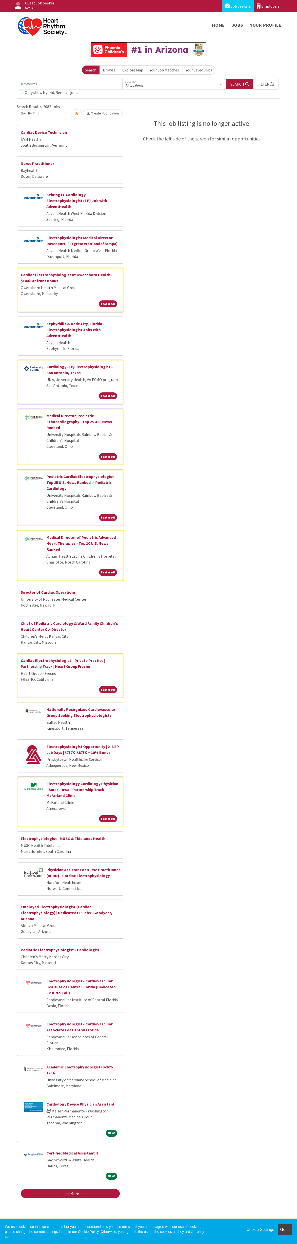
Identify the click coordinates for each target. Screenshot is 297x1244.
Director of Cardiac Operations (48, 592)
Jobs (237, 25)
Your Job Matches (164, 70)
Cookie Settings (260, 1229)
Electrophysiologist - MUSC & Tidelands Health (63, 838)
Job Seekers (238, 6)
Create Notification (103, 113)
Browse (109, 70)
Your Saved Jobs (199, 70)
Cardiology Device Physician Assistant (80, 1104)
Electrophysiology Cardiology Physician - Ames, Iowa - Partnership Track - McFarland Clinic (82, 789)
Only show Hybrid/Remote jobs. (51, 92)
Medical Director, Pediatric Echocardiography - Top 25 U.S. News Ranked (79, 421)
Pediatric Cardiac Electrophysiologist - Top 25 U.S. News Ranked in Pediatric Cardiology (81, 482)
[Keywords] (70, 84)
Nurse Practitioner (37, 163)
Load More (70, 1193)
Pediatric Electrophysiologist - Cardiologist (60, 949)
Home (218, 25)
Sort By (26, 113)
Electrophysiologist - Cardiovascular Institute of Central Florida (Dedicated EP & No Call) (81, 986)
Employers (268, 6)
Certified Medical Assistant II (72, 1153)
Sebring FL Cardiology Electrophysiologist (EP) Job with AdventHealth (76, 200)
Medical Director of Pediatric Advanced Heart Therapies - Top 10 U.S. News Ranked (81, 543)
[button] (265, 84)
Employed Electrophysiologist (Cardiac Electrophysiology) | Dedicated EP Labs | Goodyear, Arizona (66, 912)
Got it (285, 1229)
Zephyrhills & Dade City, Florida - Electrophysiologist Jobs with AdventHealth (75, 329)
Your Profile (265, 25)
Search (90, 70)
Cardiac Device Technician (44, 132)
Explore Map (132, 70)
